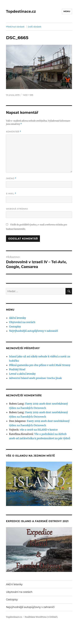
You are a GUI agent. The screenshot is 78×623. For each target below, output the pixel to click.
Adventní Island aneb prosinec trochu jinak (35, 378)
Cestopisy (15, 326)
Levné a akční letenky (22, 373)
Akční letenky (17, 317)
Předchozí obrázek (15, 26)
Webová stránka (17, 208)
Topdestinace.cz (21, 11)
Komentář (13, 131)
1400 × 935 (28, 95)
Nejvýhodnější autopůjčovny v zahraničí (33, 330)
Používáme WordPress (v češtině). (41, 617)
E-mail (11, 193)
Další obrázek (34, 26)
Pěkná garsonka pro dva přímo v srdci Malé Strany (39, 365)
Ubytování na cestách (22, 322)
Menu (67, 11)
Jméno (11, 178)
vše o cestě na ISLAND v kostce (39, 429)
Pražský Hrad (17, 369)
